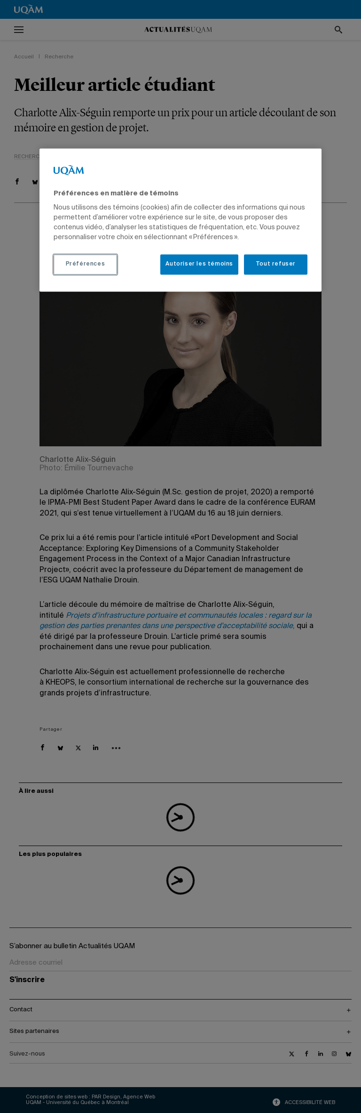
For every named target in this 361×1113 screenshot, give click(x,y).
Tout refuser (276, 264)
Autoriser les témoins (199, 264)
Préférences (85, 264)
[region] (180, 219)
